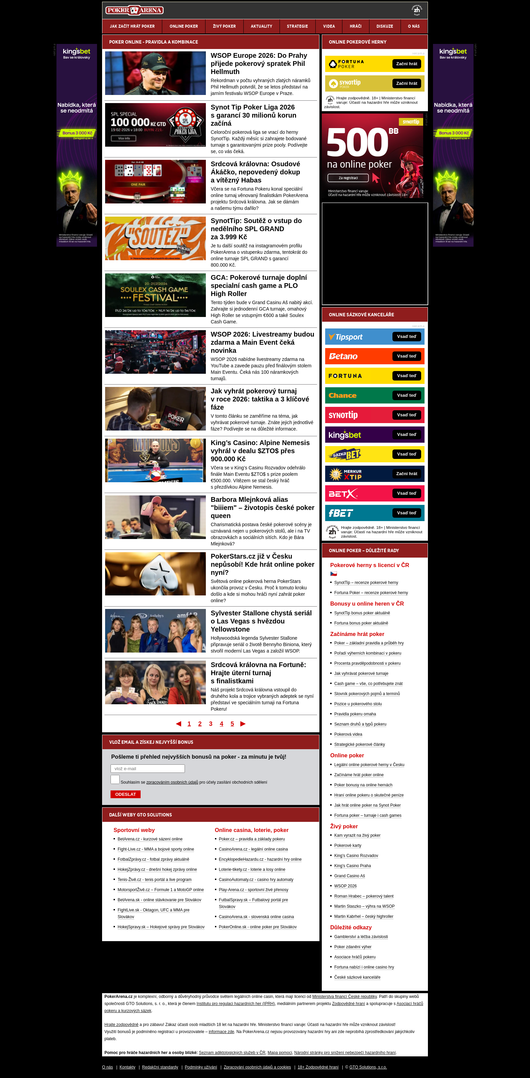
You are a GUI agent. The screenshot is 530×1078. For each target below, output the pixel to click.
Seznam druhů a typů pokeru (360, 724)
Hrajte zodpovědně (121, 1024)
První (178, 723)
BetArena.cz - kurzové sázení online (150, 839)
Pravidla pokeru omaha (355, 714)
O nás (107, 1067)
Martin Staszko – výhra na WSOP (364, 906)
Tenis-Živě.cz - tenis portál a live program (155, 879)
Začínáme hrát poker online (359, 775)
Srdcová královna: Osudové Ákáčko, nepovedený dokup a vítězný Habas (255, 172)
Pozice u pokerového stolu (358, 704)
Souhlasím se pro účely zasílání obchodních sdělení (194, 782)
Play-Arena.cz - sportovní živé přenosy (253, 889)
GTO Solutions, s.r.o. (368, 1067)
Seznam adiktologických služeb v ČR (232, 1052)
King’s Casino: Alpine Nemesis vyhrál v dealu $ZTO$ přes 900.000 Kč (260, 451)
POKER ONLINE (125, 42)
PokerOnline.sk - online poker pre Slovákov (258, 927)
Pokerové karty (347, 845)
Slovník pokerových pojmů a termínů (367, 693)
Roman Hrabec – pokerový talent (363, 896)
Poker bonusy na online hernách (363, 785)
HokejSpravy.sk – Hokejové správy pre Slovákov (161, 927)
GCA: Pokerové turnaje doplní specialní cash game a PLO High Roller (259, 285)
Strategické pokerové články (359, 744)
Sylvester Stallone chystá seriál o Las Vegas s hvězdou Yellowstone (261, 621)
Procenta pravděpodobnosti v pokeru (367, 663)
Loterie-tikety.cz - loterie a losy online (252, 869)
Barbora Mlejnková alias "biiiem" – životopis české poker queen (263, 507)
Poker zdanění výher (352, 947)
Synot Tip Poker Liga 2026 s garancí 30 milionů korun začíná (253, 115)
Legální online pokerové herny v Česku (369, 764)
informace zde (221, 1031)
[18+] (417, 10)
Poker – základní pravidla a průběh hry (369, 643)
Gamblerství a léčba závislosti (361, 936)
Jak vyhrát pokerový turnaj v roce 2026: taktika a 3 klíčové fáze (260, 399)
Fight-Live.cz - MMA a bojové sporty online (156, 849)
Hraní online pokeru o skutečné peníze (369, 795)
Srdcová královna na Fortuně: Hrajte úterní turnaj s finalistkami (258, 673)
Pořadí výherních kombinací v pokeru (367, 653)
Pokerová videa (348, 734)
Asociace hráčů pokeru (355, 957)
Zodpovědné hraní (348, 1003)
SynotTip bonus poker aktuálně (362, 613)
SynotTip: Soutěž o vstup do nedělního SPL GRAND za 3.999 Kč (256, 229)
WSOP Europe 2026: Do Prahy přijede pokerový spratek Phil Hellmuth (259, 63)
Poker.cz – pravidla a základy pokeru (252, 839)
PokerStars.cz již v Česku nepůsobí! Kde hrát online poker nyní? (263, 564)
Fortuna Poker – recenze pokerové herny (371, 592)
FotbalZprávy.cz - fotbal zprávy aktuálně (153, 859)
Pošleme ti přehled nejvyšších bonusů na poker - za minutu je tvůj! (198, 757)
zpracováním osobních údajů (172, 782)
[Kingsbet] (453, 245)
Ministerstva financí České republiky (344, 996)
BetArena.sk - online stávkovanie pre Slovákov (159, 900)
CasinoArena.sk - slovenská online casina (256, 916)
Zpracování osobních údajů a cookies (257, 1067)
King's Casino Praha (352, 865)
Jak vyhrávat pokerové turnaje (361, 673)
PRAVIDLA (156, 42)
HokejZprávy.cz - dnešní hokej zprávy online (157, 869)
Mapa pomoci (280, 1052)
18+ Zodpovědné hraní (318, 1067)
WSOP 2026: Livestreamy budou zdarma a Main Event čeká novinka (262, 342)
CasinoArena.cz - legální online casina (253, 849)
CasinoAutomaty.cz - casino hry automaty (256, 879)
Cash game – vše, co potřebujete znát (368, 683)
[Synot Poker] (372, 196)
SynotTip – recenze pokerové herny (366, 582)
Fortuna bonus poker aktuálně (361, 623)
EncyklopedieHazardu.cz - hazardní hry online (260, 859)
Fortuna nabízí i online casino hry (364, 967)
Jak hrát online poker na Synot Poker (367, 805)
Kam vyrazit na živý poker (357, 835)
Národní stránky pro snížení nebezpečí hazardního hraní (345, 1052)
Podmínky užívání (201, 1067)
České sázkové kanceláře (357, 977)
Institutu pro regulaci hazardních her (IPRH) (236, 1003)
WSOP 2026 (345, 886)
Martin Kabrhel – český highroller (363, 916)
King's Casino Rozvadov (356, 855)
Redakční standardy (160, 1067)
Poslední (243, 723)
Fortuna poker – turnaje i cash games (368, 815)
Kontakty (128, 1067)
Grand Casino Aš (349, 876)
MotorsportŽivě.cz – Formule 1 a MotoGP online (161, 889)
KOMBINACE (185, 42)
